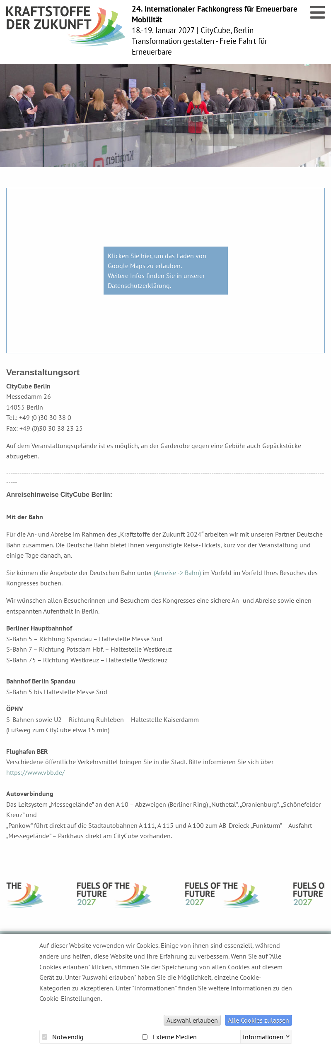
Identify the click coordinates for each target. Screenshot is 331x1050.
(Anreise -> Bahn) (177, 572)
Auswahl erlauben (192, 1020)
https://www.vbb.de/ (35, 772)
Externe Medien (169, 1037)
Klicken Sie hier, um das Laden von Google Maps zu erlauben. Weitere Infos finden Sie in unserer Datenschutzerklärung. (157, 271)
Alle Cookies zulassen (258, 1020)
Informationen (263, 1036)
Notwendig (63, 1037)
